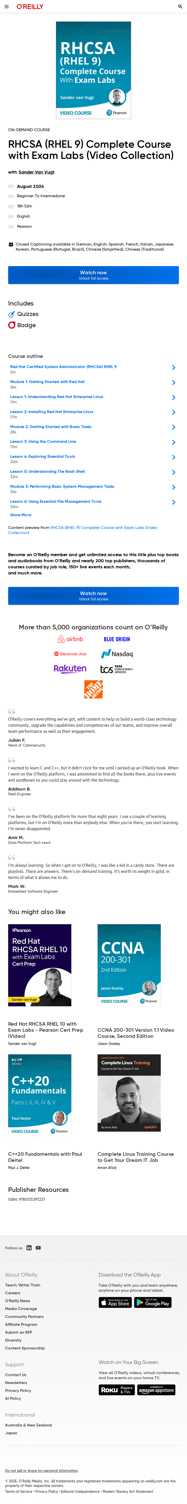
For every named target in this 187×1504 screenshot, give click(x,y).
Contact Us (15, 1374)
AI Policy (13, 1398)
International (20, 1415)
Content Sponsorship (25, 1348)
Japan (11, 1433)
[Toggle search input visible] (180, 7)
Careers (12, 1293)
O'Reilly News (17, 1300)
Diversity (13, 1340)
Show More (20, 515)
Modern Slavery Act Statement (128, 1491)
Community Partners (24, 1316)
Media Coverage (21, 1308)
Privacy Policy (18, 1390)
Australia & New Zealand (28, 1425)
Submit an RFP (18, 1332)
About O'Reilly (21, 1275)
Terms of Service (18, 1491)
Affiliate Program (21, 1324)
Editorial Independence (80, 1491)
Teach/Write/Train (22, 1285)
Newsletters (16, 1382)
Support (14, 1364)
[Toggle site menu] (7, 7)
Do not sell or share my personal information (41, 1470)
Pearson (24, 226)
